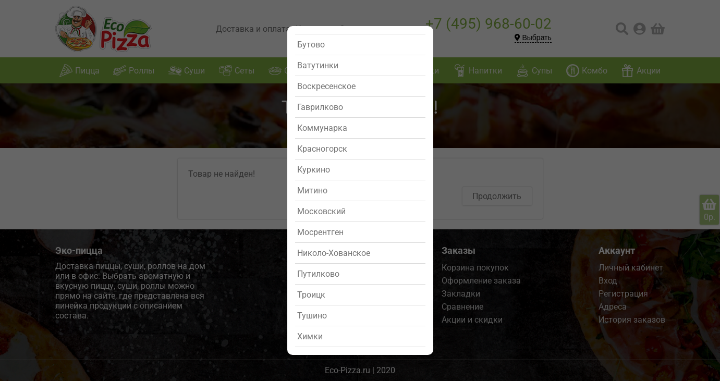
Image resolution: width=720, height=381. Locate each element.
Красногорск (322, 149)
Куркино (313, 170)
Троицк (311, 295)
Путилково (318, 274)
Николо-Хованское (333, 253)
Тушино (312, 316)
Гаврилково (320, 107)
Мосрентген (320, 232)
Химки (310, 336)
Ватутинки (317, 65)
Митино (312, 190)
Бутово (311, 45)
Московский (321, 211)
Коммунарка (322, 128)
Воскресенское (326, 86)
